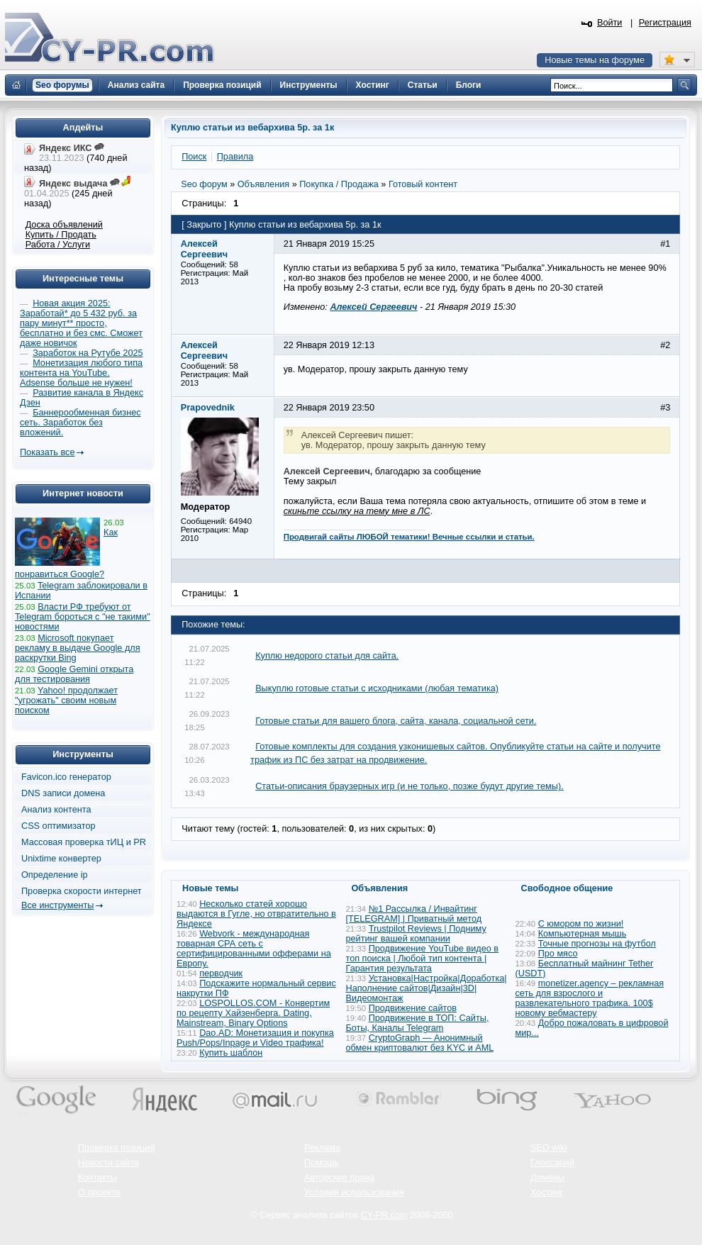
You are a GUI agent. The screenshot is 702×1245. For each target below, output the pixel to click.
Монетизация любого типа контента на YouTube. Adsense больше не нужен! (81, 373)
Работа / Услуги (58, 245)
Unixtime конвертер (61, 859)
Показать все (47, 452)
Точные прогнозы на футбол (597, 944)
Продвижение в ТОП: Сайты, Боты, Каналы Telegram (417, 1023)
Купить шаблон (230, 1053)
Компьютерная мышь (582, 934)
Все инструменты (57, 905)
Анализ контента (56, 810)
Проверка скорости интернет (81, 891)
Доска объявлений (64, 225)
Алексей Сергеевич (373, 307)
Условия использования (354, 1192)
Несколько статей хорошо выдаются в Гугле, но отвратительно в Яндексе (256, 914)
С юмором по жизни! (581, 924)
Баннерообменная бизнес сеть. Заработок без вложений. (80, 422)
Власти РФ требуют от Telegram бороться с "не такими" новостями (82, 617)
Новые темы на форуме (595, 60)
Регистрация (665, 23)
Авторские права (339, 1178)
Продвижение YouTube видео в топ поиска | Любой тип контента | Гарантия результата (422, 958)
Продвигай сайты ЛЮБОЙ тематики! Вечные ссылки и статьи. (409, 536)
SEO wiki (548, 1148)
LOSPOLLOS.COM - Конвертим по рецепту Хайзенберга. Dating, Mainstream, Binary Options (253, 1013)
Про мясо (558, 954)
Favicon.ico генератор (66, 777)
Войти (610, 23)
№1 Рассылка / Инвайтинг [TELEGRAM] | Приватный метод (414, 914)
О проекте (99, 1192)
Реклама (322, 1148)
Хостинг (546, 1192)
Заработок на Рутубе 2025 (88, 353)
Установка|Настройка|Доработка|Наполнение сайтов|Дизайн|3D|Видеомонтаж (426, 988)
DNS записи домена (63, 793)
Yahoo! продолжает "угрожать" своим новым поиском (66, 700)
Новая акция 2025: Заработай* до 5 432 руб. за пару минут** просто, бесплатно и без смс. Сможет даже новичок (81, 323)
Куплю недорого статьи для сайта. (327, 656)
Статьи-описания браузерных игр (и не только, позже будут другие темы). (409, 786)
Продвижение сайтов (413, 1008)
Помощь (321, 1163)
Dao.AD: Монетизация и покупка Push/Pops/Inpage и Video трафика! (255, 1038)
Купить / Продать (61, 235)
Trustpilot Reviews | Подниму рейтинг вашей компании (416, 934)
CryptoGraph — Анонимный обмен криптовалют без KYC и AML (420, 1043)
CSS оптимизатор (58, 826)
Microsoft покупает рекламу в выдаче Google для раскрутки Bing (77, 648)
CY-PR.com (384, 1215)
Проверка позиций (116, 1148)
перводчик (221, 973)
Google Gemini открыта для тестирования (74, 674)
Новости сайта (108, 1163)
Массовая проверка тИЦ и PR (83, 842)
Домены (547, 1178)
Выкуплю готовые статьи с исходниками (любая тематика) (376, 688)
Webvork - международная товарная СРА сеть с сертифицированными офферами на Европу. (254, 948)
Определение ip (54, 875)
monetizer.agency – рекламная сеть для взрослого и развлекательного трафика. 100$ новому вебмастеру (590, 998)
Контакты (97, 1178)
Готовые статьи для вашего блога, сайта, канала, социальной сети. (395, 721)
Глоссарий (552, 1163)
